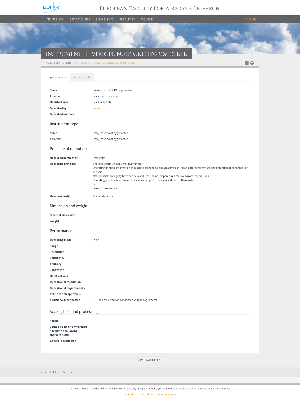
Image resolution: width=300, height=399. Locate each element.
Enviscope (99, 108)
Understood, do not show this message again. (150, 394)
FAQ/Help (147, 19)
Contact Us (50, 372)
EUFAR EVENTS (105, 19)
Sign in (251, 19)
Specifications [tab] (57, 77)
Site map (69, 372)
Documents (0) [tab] (81, 77)
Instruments (82, 62)
